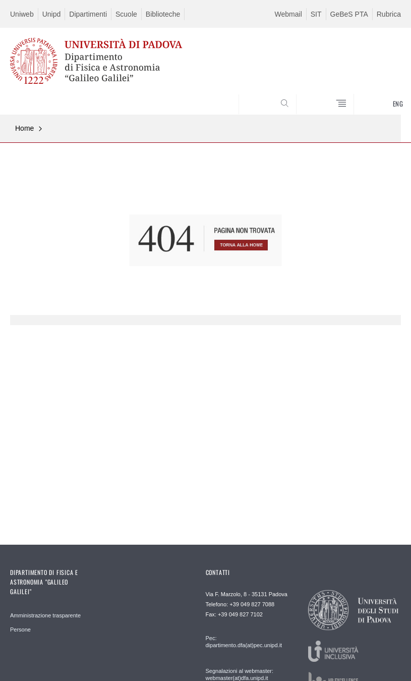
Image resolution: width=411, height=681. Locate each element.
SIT (316, 14)
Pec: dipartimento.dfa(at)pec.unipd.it (244, 641)
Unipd (51, 14)
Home (24, 128)
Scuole (126, 14)
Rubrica (389, 14)
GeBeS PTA (349, 14)
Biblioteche (163, 14)
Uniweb (22, 14)
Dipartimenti (88, 14)
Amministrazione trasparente (45, 615)
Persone (20, 629)
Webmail (288, 14)
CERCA (375, 89)
